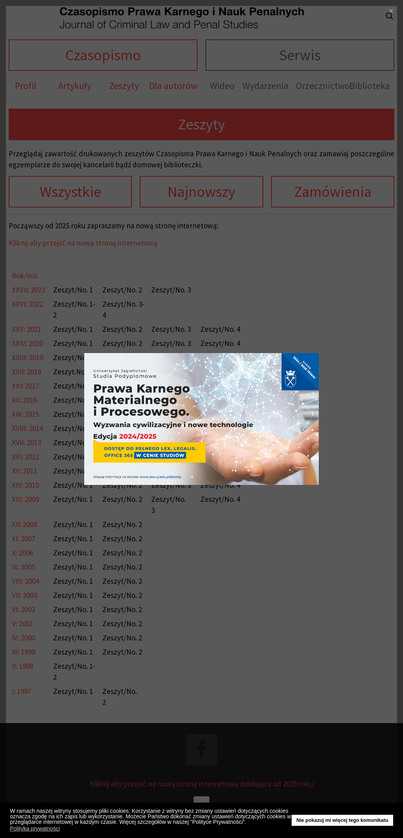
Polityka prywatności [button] (35, 828)
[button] (248, 823)
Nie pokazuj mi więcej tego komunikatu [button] (342, 820)
